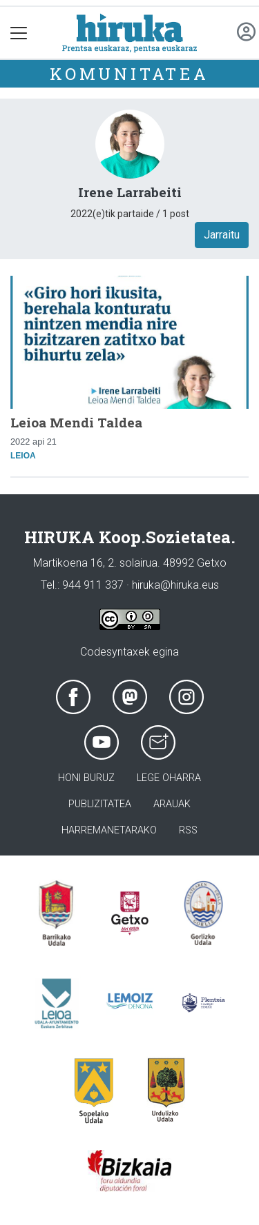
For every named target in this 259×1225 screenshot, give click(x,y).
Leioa (23, 455)
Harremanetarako (109, 830)
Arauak (172, 804)
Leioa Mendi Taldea (76, 422)
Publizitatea (99, 804)
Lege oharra (169, 778)
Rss (188, 830)
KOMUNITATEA (129, 74)
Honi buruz (86, 778)
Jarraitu (222, 234)
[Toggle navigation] (19, 33)
